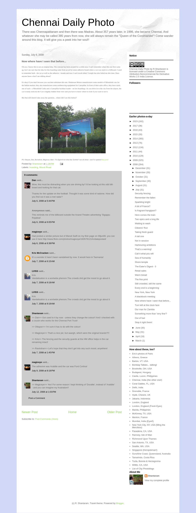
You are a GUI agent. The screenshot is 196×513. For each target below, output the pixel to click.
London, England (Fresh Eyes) (147, 406)
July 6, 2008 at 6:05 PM (43, 222)
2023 (135, 121)
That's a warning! (143, 249)
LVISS (35, 271)
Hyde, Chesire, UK (141, 395)
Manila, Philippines (141, 410)
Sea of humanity (143, 258)
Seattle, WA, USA (140, 446)
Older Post (114, 412)
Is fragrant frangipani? (145, 210)
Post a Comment (36, 398)
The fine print (141, 279)
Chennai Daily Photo (68, 22)
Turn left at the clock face (147, 305)
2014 (135, 138)
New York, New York (145, 292)
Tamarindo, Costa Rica (143, 457)
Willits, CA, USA (140, 465)
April (138, 336)
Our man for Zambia (144, 309)
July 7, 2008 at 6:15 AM (43, 261)
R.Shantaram (159, 69)
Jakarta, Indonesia (141, 398)
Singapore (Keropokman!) (144, 450)
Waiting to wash (142, 223)
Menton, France (140, 417)
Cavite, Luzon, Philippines (145, 376)
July (137, 189)
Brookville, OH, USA (142, 368)
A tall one (139, 236)
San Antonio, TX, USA (143, 442)
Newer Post (30, 412)
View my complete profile (157, 480)
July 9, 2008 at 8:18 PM (43, 370)
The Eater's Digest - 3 (145, 266)
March (138, 340)
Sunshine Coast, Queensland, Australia (151, 453)
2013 (135, 143)
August (139, 185)
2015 (135, 134)
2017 (135, 125)
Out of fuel (140, 318)
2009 (135, 160)
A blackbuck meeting (145, 296)
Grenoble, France (140, 391)
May (137, 332)
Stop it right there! (143, 322)
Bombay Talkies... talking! (144, 365)
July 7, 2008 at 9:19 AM (43, 303)
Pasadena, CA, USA (142, 431)
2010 (135, 155)
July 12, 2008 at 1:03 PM (44, 392)
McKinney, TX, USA (141, 413)
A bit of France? (142, 206)
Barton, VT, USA (140, 361)
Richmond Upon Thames (144, 439)
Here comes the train (145, 215)
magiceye (37, 231)
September (141, 181)
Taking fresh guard (144, 232)
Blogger (120, 503)
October (139, 177)
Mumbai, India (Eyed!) (143, 421)
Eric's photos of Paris (142, 353)
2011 (135, 151)
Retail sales (140, 270)
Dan (34, 180)
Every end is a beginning (147, 288)
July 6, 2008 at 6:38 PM (43, 243)
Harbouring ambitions (145, 245)
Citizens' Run (141, 228)
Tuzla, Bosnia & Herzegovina (146, 461)
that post (105, 160)
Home (72, 412)
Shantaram (37, 313)
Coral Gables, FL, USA (143, 383)
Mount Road (45, 167)
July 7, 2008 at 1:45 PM (43, 352)
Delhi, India (137, 387)
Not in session (142, 240)
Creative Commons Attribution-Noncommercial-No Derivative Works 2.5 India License (149, 74)
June (138, 327)
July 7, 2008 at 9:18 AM (43, 282)
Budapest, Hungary (141, 372)
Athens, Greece (139, 357)
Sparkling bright (142, 202)
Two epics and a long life (147, 219)
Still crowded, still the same (148, 283)
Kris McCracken (40, 253)
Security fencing (143, 193)
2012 (135, 147)
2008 (135, 164)
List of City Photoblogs (143, 468)
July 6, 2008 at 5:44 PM (43, 201)
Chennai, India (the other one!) (147, 380)
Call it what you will (144, 253)
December (140, 168)
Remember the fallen (145, 197)
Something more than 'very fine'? (151, 313)
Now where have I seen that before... (153, 300)
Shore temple (141, 262)
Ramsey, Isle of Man (142, 435)
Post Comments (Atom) (46, 419)
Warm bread (141, 275)
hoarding (34, 167)
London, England (140, 402)
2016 (135, 130)
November (140, 172)
